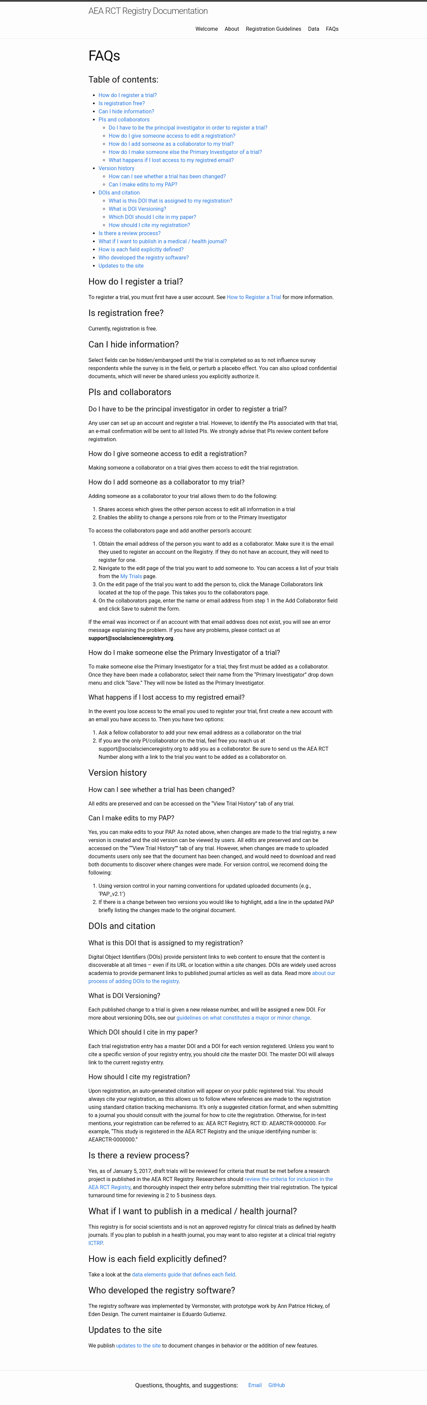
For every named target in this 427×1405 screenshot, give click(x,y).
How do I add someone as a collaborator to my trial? (171, 144)
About (232, 29)
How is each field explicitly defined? (141, 249)
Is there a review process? (130, 233)
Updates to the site (121, 266)
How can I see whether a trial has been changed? (167, 176)
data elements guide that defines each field (183, 1274)
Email (255, 1385)
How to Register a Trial (254, 297)
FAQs (332, 29)
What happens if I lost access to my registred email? (171, 160)
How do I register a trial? (128, 95)
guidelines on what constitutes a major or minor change (243, 1018)
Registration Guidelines (273, 29)
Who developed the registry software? (144, 257)
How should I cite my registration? (149, 225)
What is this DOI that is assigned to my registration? (171, 201)
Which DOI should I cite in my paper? (152, 217)
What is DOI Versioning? (137, 209)
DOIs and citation (119, 192)
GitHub (276, 1385)
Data (313, 29)
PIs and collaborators (124, 119)
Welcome (206, 29)
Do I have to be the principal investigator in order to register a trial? (188, 127)
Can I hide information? (127, 111)
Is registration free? (122, 103)
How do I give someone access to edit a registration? (172, 136)
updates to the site (138, 1345)
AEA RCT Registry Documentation (148, 11)
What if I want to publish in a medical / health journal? (163, 241)
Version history (117, 168)
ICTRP (96, 1243)
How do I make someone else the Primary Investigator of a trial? (185, 152)
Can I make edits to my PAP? (143, 184)
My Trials (131, 576)
